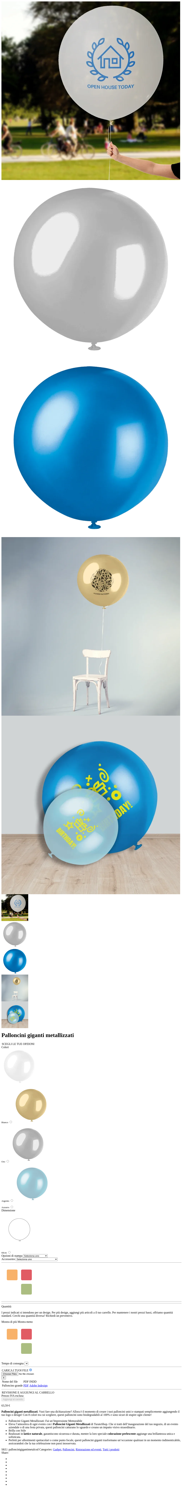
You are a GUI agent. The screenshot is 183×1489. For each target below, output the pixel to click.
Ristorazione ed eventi (88, 1449)
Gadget (57, 1449)
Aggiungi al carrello (13, 1399)
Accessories (8, 1259)
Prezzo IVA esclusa (12, 1395)
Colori (5, 1047)
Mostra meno (25, 1321)
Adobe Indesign (38, 1385)
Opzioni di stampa (11, 1255)
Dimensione (8, 1210)
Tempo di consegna (12, 1363)
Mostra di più (9, 1321)
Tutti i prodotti (111, 1449)
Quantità (6, 1306)
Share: (5, 1452)
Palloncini (68, 1449)
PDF (26, 1385)
